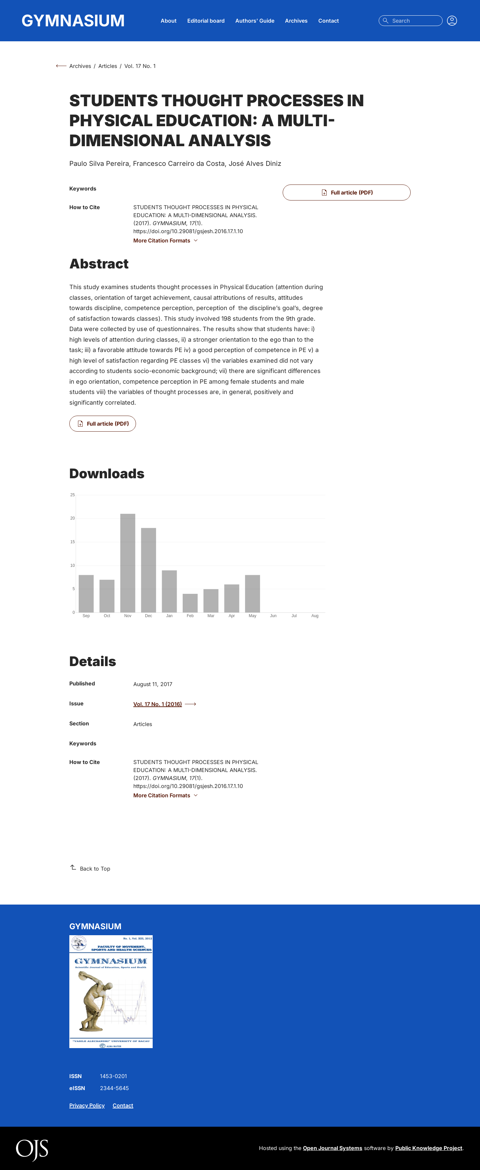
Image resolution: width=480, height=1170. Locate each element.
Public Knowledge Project (428, 1148)
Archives (296, 20)
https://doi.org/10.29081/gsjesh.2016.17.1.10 (188, 231)
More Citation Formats (166, 240)
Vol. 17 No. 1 (140, 66)
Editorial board (206, 20)
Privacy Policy (87, 1105)
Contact (328, 20)
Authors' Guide (254, 20)
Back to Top (89, 868)
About (169, 20)
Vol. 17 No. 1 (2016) (164, 704)
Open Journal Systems (332, 1148)
